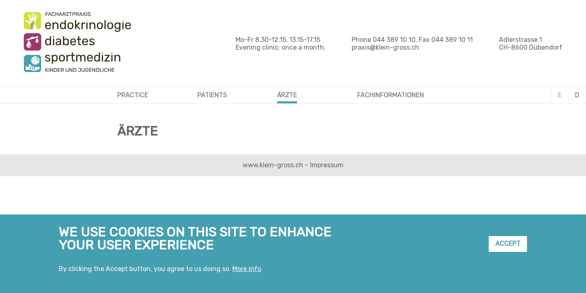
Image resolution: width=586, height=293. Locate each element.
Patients (212, 95)
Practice (132, 95)
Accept (507, 247)
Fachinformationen (390, 95)
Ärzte (287, 95)
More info (246, 272)
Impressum (326, 165)
